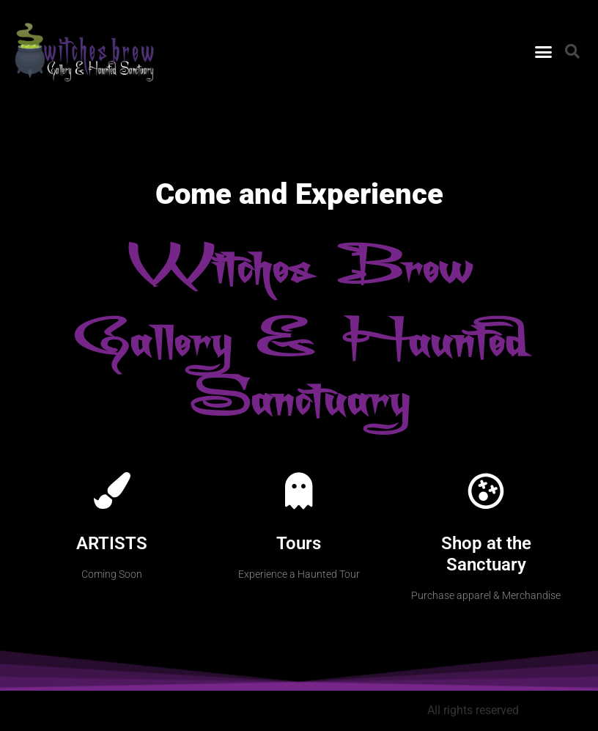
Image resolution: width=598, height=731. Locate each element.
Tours (298, 543)
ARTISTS (111, 543)
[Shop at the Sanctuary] (486, 490)
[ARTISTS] (112, 490)
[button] (544, 52)
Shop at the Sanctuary (486, 554)
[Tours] (299, 490)
